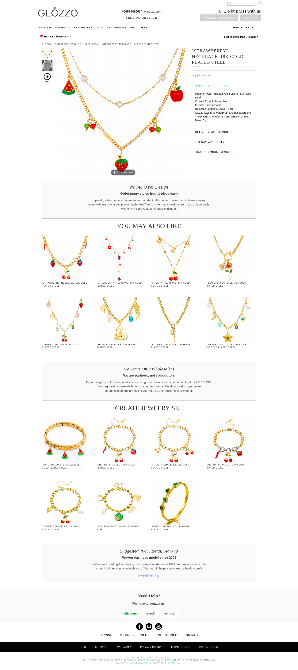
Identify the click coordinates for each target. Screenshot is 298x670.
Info (133, 27)
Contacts (192, 635)
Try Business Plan (149, 575)
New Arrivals (117, 27)
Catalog (45, 27)
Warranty (124, 647)
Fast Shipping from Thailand (240, 36)
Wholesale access (219, 17)
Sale (99, 27)
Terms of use (180, 647)
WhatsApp (130, 613)
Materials (62, 27)
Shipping (105, 635)
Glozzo (46, 44)
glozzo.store (202, 124)
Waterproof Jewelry (68, 44)
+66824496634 (132, 11)
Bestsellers (83, 27)
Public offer (208, 647)
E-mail (150, 613)
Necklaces (91, 44)
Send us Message (141, 17)
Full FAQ (170, 613)
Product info (166, 635)
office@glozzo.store (138, 663)
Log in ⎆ (251, 17)
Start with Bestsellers (56, 36)
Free (143, 27)
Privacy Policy (151, 647)
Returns (126, 635)
